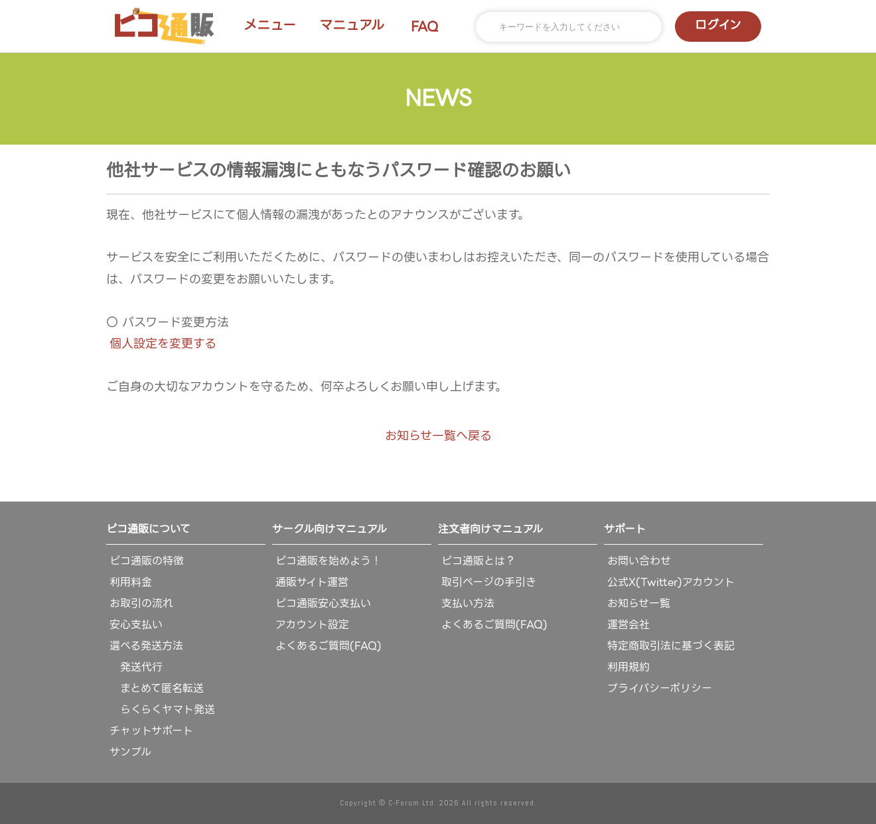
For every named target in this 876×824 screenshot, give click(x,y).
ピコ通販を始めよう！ (328, 561)
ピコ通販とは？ (478, 561)
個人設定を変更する (163, 343)
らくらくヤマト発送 (162, 709)
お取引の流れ (141, 603)
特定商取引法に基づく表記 (671, 646)
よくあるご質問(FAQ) (328, 646)
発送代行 (136, 667)
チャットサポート (151, 730)
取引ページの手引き (488, 582)
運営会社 (628, 624)
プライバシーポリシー (659, 688)
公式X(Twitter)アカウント (671, 582)
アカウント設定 (312, 624)
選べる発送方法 (146, 646)
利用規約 (628, 667)
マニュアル (351, 25)
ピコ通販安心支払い (323, 603)
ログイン (718, 24)
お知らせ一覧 (638, 603)
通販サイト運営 (311, 582)
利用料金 (131, 582)
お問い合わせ (639, 561)
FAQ (425, 26)
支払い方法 (467, 603)
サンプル (130, 752)
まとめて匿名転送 (157, 688)
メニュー (270, 25)
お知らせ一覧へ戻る (438, 435)
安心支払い (136, 624)
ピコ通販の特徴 (147, 561)
